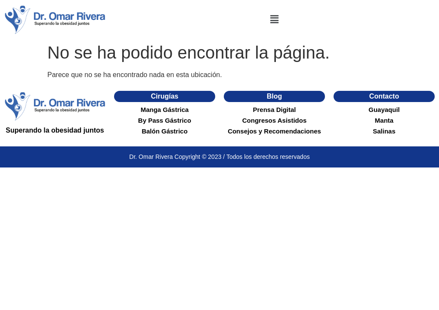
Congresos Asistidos (274, 120)
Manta (384, 120)
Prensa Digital (274, 109)
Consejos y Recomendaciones (274, 131)
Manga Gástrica (165, 109)
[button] (274, 19)
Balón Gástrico (165, 131)
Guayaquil (384, 109)
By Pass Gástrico (164, 120)
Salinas (384, 131)
